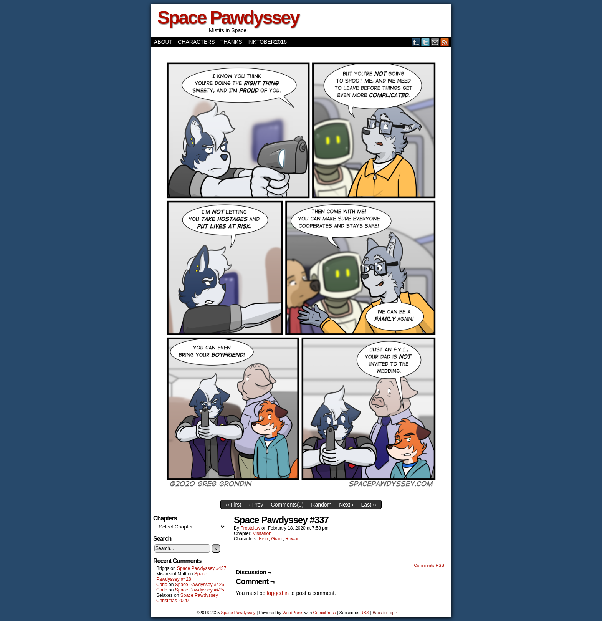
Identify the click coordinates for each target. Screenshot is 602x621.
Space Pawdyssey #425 (199, 590)
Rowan (292, 539)
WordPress (293, 612)
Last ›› (369, 505)
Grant (277, 539)
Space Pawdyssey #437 (201, 568)
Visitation (262, 533)
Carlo (161, 584)
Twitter (425, 42)
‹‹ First (233, 505)
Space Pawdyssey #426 (199, 584)
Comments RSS (429, 565)
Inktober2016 (267, 42)
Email (435, 42)
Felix (263, 539)
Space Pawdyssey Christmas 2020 (187, 598)
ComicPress (324, 612)
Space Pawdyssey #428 (181, 576)
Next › (346, 505)
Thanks (231, 42)
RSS (445, 42)
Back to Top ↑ (385, 612)
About (163, 42)
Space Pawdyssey (228, 17)
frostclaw (250, 528)
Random (321, 505)
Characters (196, 42)
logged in (278, 593)
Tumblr (416, 42)
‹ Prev (256, 505)
